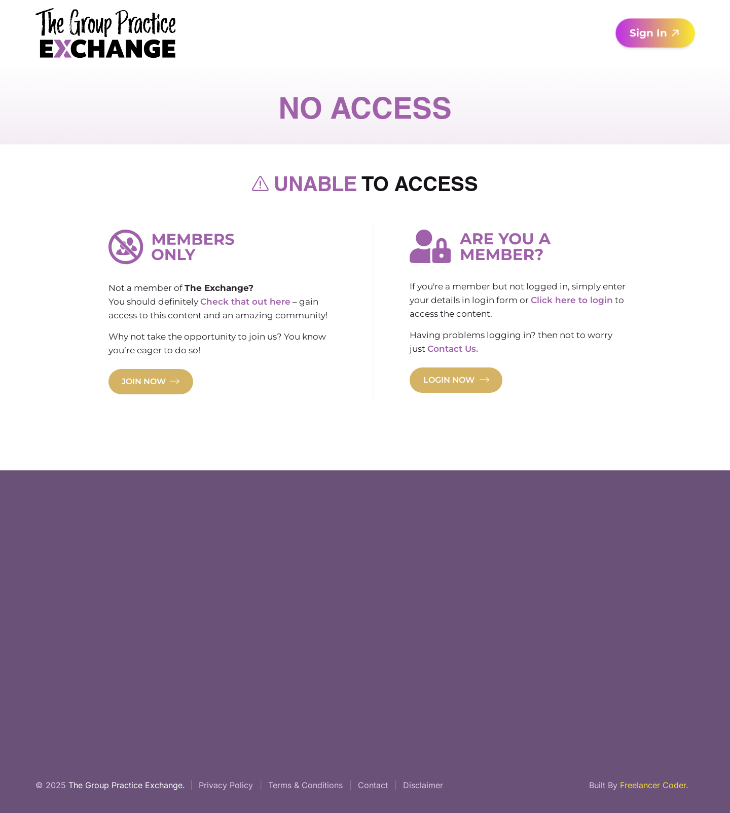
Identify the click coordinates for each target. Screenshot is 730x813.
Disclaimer (423, 785)
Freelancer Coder (653, 785)
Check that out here (245, 302)
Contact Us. (452, 349)
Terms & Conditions (305, 785)
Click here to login (572, 300)
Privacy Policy (226, 785)
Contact (373, 785)
